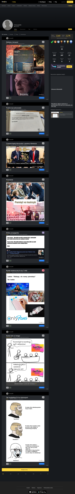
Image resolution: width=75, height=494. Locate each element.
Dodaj (14, 2)
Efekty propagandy (12, 233)
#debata (12, 43)
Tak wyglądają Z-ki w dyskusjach (17, 397)
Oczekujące (43, 2)
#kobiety (11, 234)
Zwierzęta (4, 5)
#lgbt (22, 337)
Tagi (29, 29)
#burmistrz (19, 145)
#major (22, 145)
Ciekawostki (19, 5)
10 (33, 473)
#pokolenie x (16, 399)
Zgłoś (47, 99)
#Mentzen (28, 181)
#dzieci (14, 234)
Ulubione (35, 29)
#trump (16, 145)
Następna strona (25, 469)
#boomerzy (12, 399)
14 (3, 473)
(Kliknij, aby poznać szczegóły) (62, 38)
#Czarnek (17, 109)
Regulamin (39, 487)
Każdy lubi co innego (13, 336)
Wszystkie (5, 34)
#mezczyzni (18, 234)
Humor (9, 5)
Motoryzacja (44, 5)
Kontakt (28, 487)
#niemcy (12, 181)
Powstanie (9, 180)
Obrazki (11, 34)
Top (56, 2)
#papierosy (14, 272)
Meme (7, 399)
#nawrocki (25, 145)
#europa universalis (21, 43)
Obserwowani (22, 29)
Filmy (50, 2)
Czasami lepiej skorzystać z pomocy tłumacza (21, 143)
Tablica (15, 29)
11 (25, 473)
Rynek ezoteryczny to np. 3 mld (16, 270)
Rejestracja (70, 1)
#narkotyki (22, 272)
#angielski (12, 145)
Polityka (25, 5)
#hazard (25, 272)
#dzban (14, 109)
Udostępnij (42, 97)
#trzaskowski (24, 181)
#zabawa (15, 337)
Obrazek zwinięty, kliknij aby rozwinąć (24, 383)
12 (18, 473)
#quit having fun (26, 337)
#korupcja (16, 43)
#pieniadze (18, 272)
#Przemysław (21, 109)
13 (10, 473)
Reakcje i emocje (32, 5)
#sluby (21, 234)
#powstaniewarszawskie (18, 181)
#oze (11, 109)
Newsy (38, 5)
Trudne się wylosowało (13, 108)
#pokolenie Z (21, 399)
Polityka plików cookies (48, 487)
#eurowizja (19, 337)
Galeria (13, 5)
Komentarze (23, 34)
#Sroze (25, 109)
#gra (10, 43)
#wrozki (28, 272)
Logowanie (63, 1)
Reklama (33, 487)
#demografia (25, 234)
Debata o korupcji (12, 42)
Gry (6, 43)
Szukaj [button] (70, 5)
